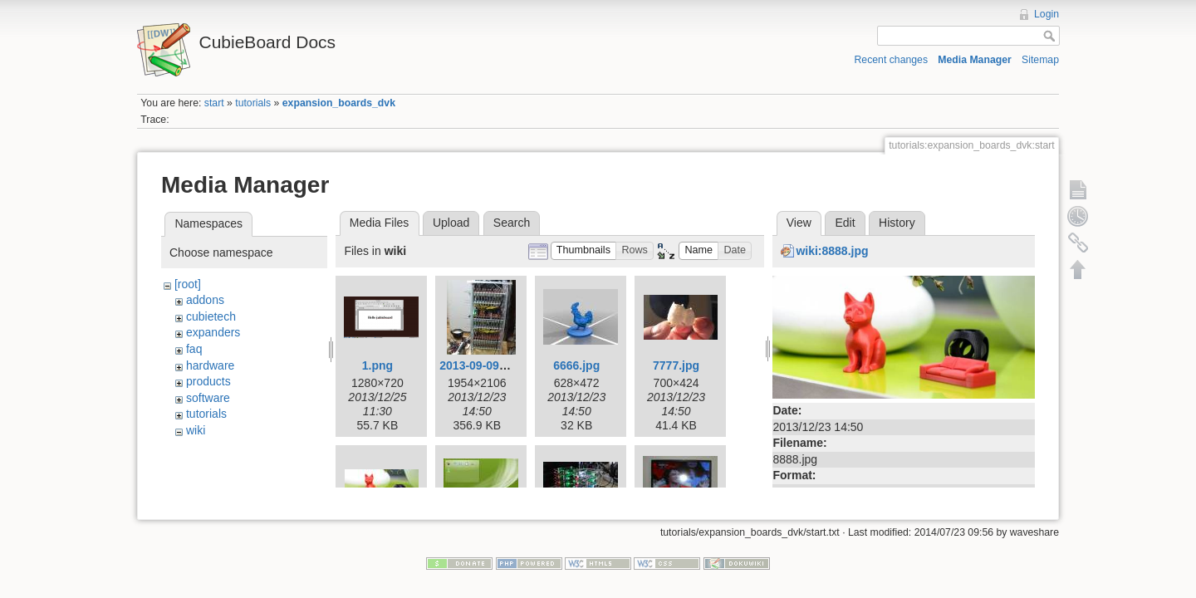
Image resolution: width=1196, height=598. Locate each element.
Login (1046, 14)
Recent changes (892, 60)
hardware (210, 365)
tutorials (253, 103)
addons (205, 299)
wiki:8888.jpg (832, 250)
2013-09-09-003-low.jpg (502, 365)
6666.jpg (576, 365)
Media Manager (975, 60)
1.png (377, 365)
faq (194, 348)
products (208, 381)
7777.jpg (676, 365)
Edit (845, 222)
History (897, 222)
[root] (187, 284)
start (214, 103)
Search (511, 222)
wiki (195, 430)
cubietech (211, 316)
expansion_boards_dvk (338, 103)
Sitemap (1040, 60)
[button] (584, 251)
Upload (451, 222)
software (208, 397)
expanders (213, 332)
